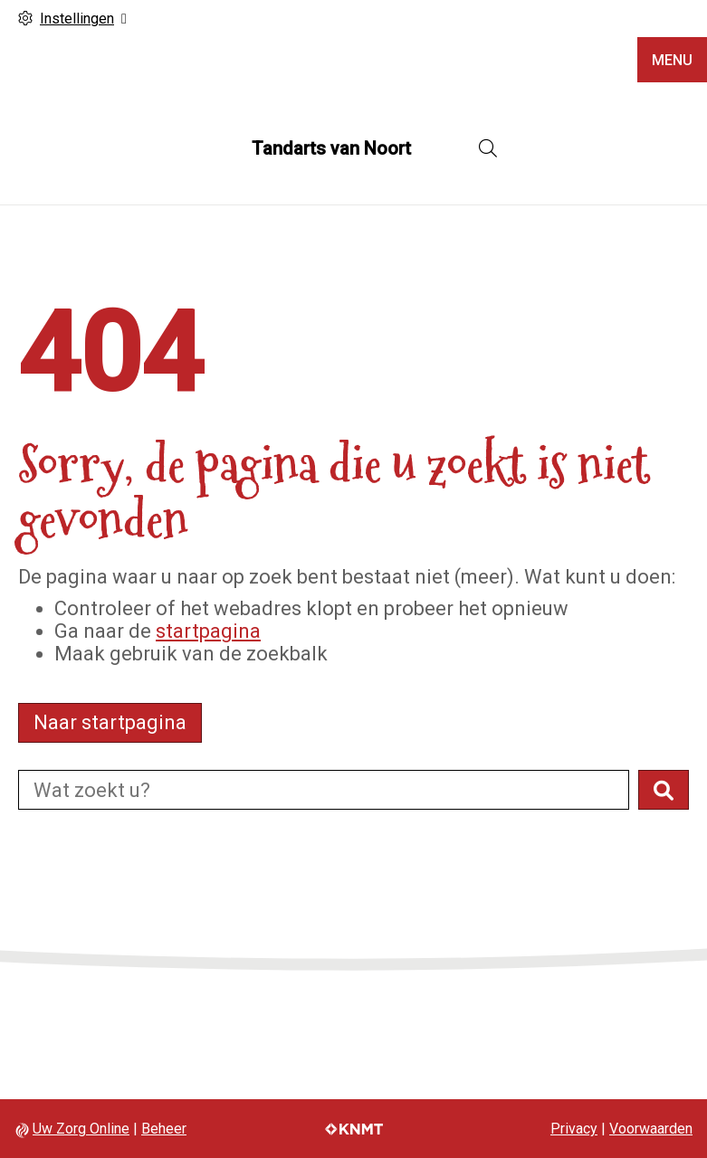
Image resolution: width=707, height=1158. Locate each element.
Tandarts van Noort (331, 148)
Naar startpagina (109, 722)
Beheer (163, 1128)
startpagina (208, 631)
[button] (663, 790)
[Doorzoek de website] (323, 790)
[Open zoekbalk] (488, 148)
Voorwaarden (651, 1128)
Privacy (573, 1128)
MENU (672, 60)
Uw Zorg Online (81, 1128)
